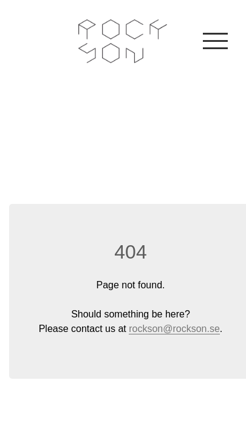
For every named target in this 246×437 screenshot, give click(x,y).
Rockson (123, 41)
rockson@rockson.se (174, 329)
